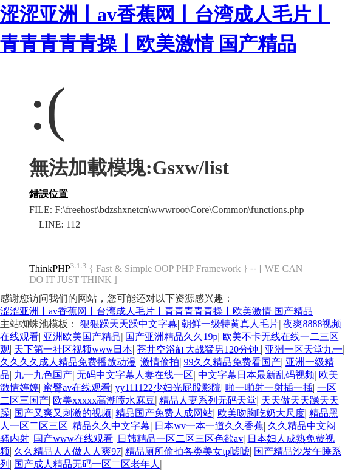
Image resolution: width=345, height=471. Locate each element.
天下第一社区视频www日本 (73, 349)
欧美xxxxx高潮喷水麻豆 (104, 400)
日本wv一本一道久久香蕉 (209, 426)
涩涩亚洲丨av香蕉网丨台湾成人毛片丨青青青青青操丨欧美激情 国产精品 (156, 311)
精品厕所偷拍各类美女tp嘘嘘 (187, 451)
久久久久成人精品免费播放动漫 (68, 362)
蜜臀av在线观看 (77, 387)
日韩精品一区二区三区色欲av (180, 438)
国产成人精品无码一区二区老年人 (87, 464)
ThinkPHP (49, 268)
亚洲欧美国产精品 (82, 336)
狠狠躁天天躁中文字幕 (128, 324)
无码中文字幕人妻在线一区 (135, 375)
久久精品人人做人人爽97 (67, 451)
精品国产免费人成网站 (164, 413)
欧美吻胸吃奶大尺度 (261, 413)
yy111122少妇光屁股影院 (168, 387)
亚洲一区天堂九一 (304, 349)
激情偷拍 (159, 362)
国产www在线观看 (73, 438)
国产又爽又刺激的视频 (62, 413)
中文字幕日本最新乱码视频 (256, 375)
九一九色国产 (43, 375)
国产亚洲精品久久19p (171, 336)
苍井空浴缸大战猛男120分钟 (199, 349)
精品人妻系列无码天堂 (207, 400)
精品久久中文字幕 (111, 426)
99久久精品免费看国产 (232, 362)
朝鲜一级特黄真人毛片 (230, 324)
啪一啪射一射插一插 (269, 387)
